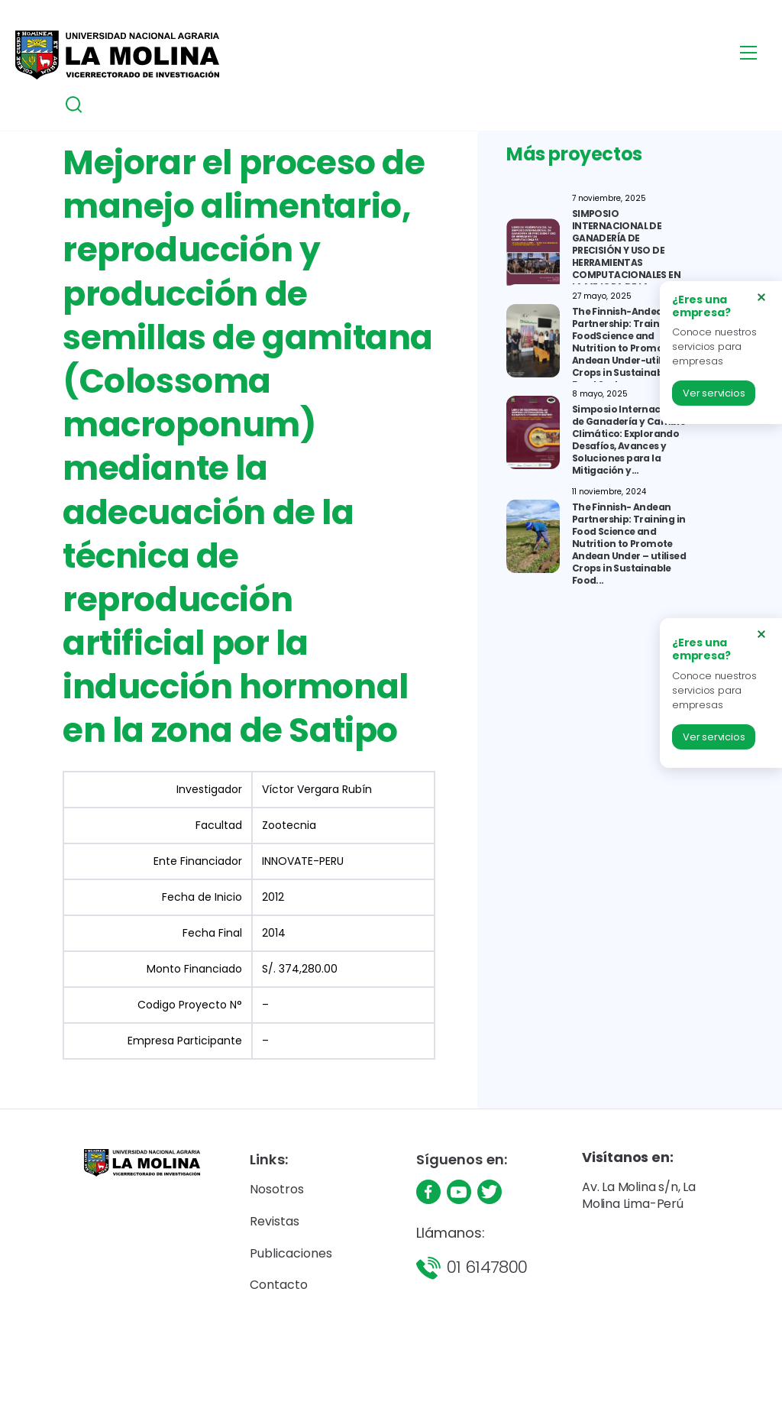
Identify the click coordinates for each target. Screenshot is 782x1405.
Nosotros (277, 1189)
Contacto (279, 1284)
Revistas (274, 1221)
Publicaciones (291, 1253)
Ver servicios (714, 393)
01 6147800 (487, 1267)
